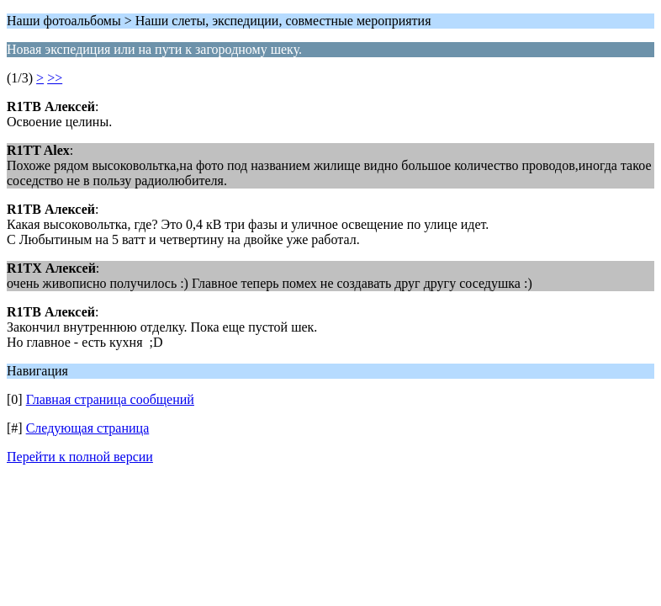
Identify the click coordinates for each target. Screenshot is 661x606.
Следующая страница (88, 428)
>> (54, 78)
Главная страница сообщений (110, 399)
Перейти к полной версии (80, 456)
